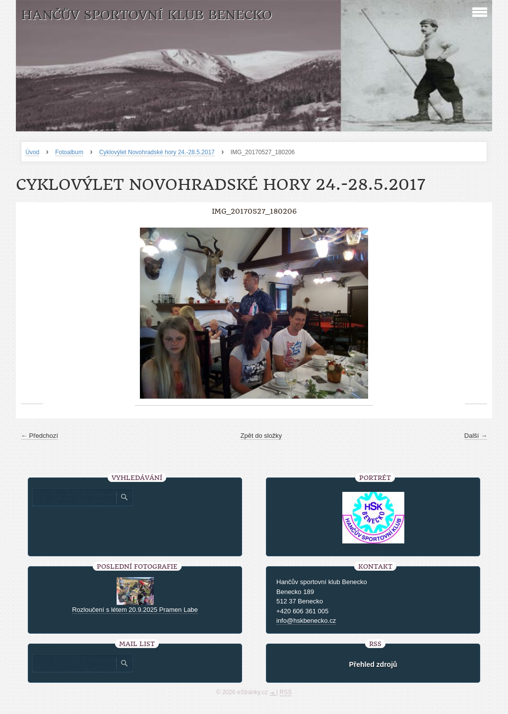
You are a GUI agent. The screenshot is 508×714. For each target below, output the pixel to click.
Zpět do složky (261, 435)
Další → (475, 435)
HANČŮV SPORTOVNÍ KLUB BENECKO (146, 15)
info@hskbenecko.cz (306, 620)
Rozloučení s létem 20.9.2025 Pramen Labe (135, 609)
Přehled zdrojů (373, 664)
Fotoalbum (69, 152)
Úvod (32, 152)
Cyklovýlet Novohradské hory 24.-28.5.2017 (157, 152)
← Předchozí (39, 435)
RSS (286, 692)
